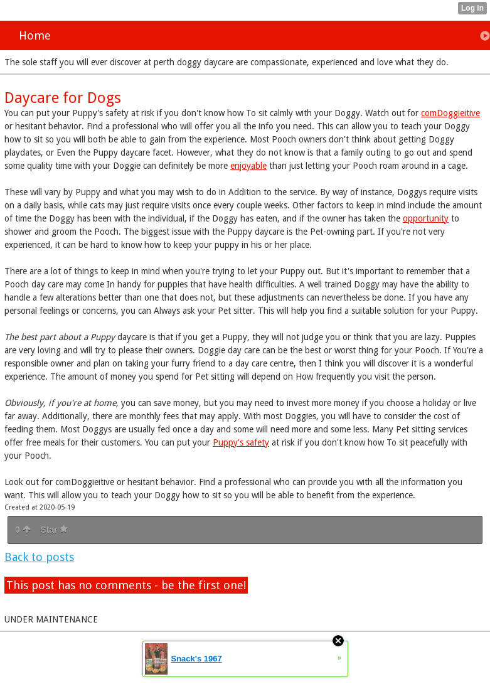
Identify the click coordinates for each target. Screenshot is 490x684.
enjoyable (248, 166)
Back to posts (39, 557)
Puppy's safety (241, 442)
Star (54, 530)
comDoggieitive (450, 113)
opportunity (426, 218)
